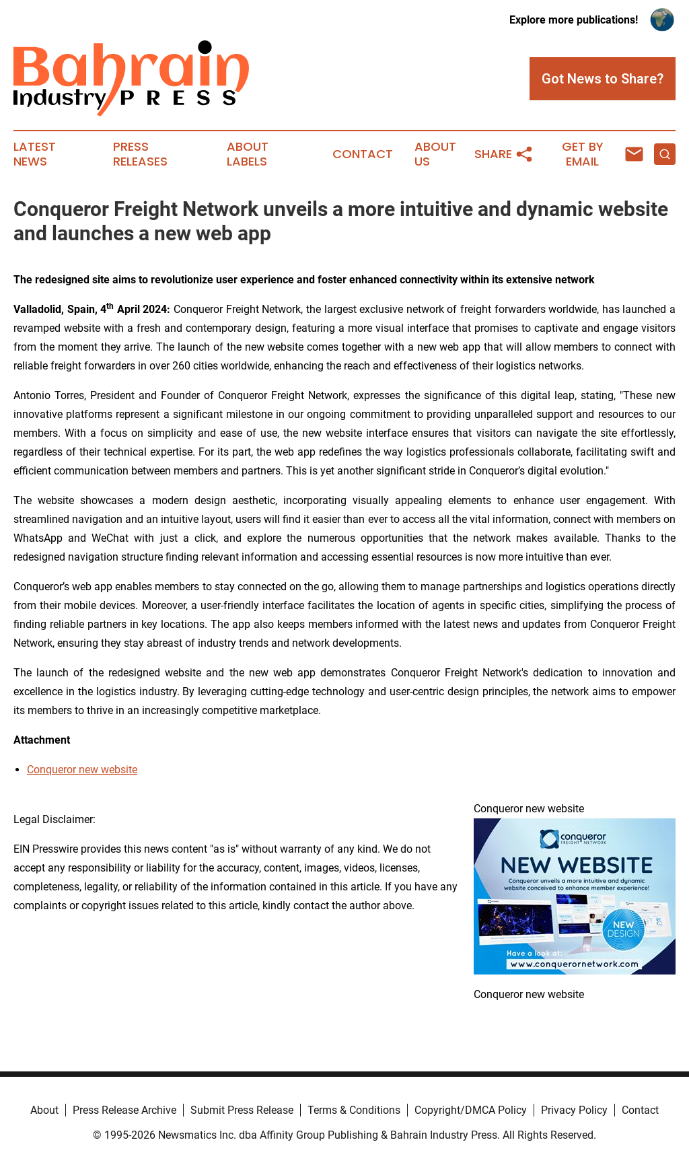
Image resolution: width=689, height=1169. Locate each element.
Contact (362, 154)
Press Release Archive (124, 1110)
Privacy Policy (574, 1110)
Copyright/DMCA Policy (470, 1110)
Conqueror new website (82, 769)
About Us (435, 154)
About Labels (247, 154)
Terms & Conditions (353, 1110)
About (44, 1110)
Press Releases (140, 154)
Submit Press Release (241, 1110)
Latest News (34, 154)
